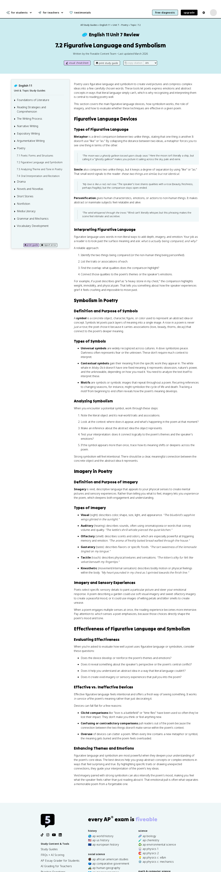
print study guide (107, 63)
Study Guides (49, 849)
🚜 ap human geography (104, 867)
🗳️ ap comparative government (108, 863)
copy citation (133, 62)
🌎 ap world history (100, 835)
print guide (31, 244)
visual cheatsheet (77, 62)
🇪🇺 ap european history (103, 844)
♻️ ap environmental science (157, 844)
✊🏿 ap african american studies (108, 859)
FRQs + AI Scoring (52, 855)
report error (48, 244)
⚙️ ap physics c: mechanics (156, 861)
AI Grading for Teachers (56, 866)
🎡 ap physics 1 (148, 848)
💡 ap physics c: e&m (152, 857)
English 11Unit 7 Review (110, 35)
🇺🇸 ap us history (98, 840)
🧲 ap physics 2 (148, 853)
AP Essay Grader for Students (60, 860)
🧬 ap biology (147, 835)
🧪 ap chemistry (148, 840)
